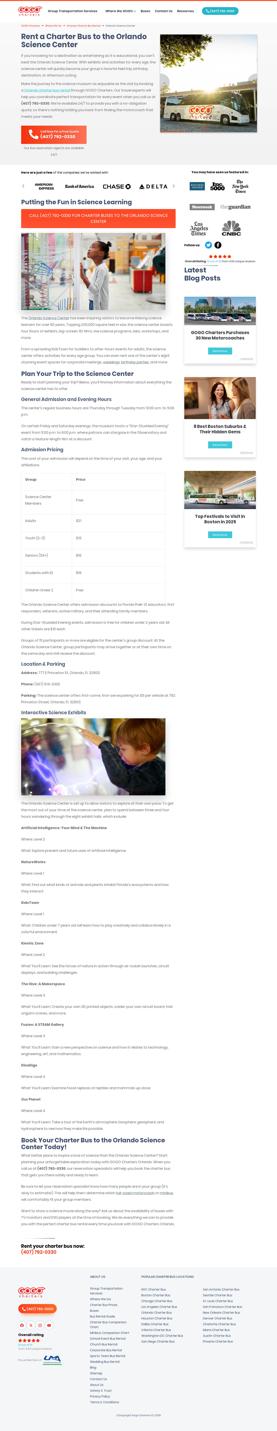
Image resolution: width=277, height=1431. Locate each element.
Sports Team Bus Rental (107, 1356)
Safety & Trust (101, 1390)
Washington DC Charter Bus (162, 1336)
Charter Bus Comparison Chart (108, 1324)
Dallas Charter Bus (155, 1324)
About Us (96, 1385)
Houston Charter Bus (156, 1318)
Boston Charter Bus (155, 1295)
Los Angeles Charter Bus (159, 1307)
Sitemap (96, 1373)
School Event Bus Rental (107, 1338)
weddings (111, 362)
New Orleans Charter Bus (221, 1312)
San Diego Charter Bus (158, 1341)
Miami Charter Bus (216, 1330)
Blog (93, 1367)
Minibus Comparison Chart (109, 1333)
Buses (145, 11)
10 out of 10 (214, 261)
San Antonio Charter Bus (221, 1289)
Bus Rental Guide (102, 1316)
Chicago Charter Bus (156, 1301)
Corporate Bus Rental (106, 1350)
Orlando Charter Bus (156, 1312)
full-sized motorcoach (135, 1193)
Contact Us (164, 11)
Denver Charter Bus (217, 1318)
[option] (44, 186)
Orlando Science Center (48, 318)
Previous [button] (23, 186)
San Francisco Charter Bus (222, 1307)
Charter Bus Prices (103, 1305)
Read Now (220, 351)
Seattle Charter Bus (217, 1295)
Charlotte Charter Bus (219, 1324)
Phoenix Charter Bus (218, 1341)
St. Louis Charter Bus (218, 1301)
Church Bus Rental (103, 1344)
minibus (166, 1193)
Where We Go (100, 1299)
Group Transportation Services (106, 1291)
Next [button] (174, 186)
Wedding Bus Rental (104, 1362)
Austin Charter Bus (217, 1336)
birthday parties (135, 362)
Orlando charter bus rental (47, 90)
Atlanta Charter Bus (156, 1330)
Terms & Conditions (104, 1402)
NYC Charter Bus (153, 1289)
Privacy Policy (100, 1396)
